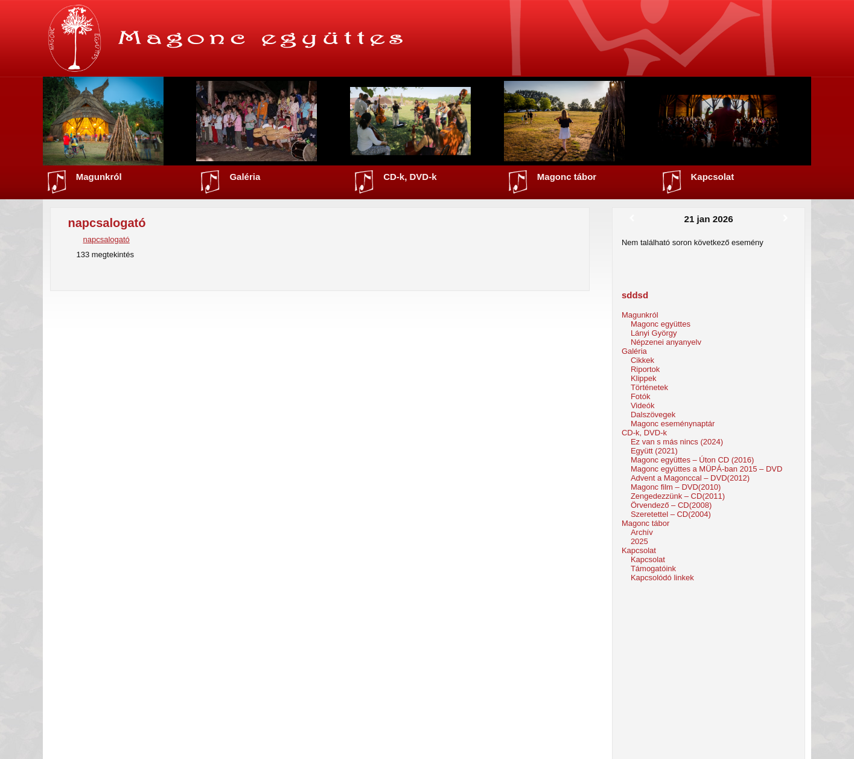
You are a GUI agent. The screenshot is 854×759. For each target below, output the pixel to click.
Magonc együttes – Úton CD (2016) (692, 459)
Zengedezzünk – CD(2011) (678, 496)
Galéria (244, 176)
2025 (639, 541)
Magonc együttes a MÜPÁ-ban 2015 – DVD (706, 468)
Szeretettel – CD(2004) (671, 514)
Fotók (641, 396)
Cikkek (642, 360)
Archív (642, 532)
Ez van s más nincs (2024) (677, 441)
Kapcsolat (713, 176)
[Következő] (785, 218)
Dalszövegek (653, 414)
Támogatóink (653, 568)
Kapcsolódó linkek (662, 577)
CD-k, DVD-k (409, 176)
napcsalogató (106, 239)
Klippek (644, 378)
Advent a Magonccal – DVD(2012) (690, 477)
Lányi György (654, 333)
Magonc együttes (660, 323)
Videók (643, 405)
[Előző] (632, 218)
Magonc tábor (566, 176)
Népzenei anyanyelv (666, 342)
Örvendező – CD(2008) (671, 505)
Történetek (649, 387)
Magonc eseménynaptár (673, 423)
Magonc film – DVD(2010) (676, 487)
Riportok (645, 369)
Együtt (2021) (654, 450)
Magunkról (99, 176)
